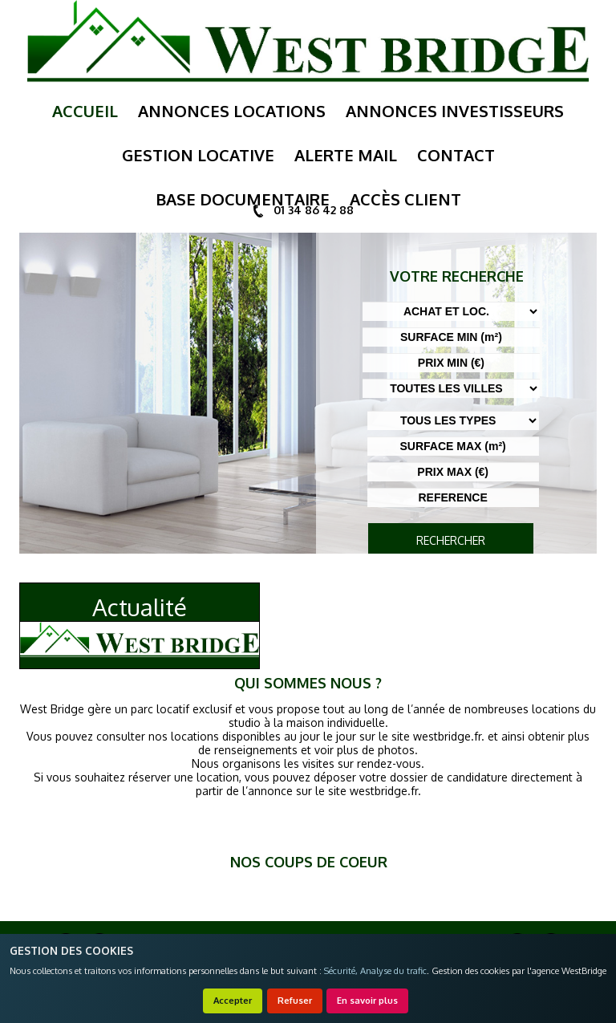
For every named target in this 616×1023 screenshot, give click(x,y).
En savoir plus (367, 1000)
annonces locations (232, 110)
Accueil (85, 110)
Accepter (232, 1000)
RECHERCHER (450, 540)
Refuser (295, 1000)
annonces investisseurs (455, 110)
